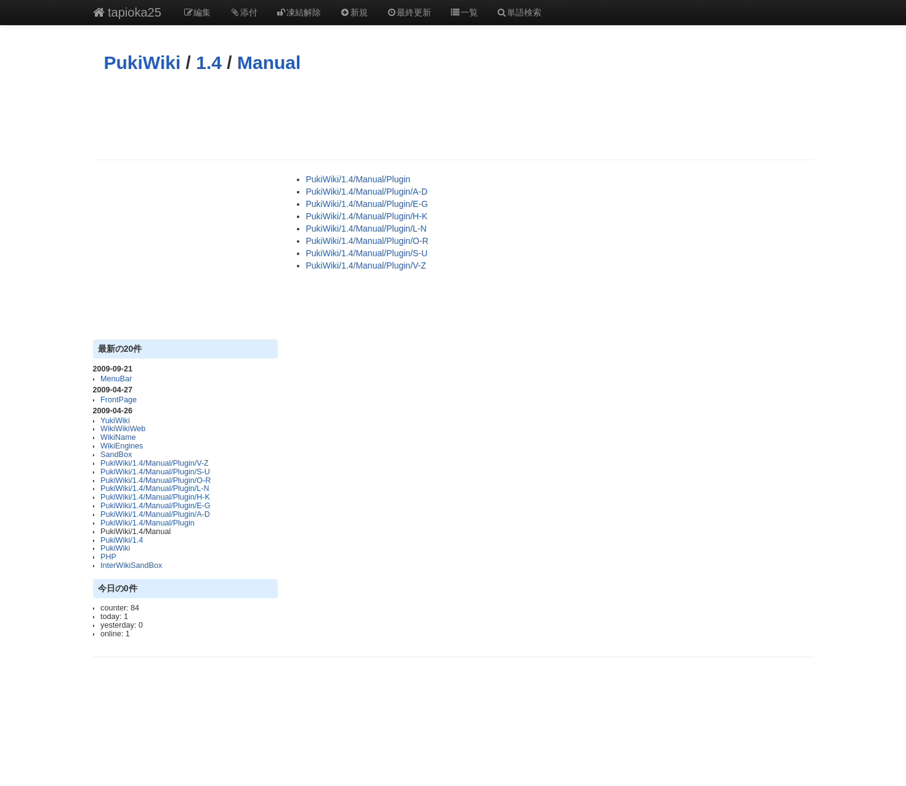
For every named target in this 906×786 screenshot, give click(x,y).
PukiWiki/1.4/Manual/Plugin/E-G (155, 505)
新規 (353, 12)
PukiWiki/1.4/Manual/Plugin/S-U (155, 472)
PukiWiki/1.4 (121, 540)
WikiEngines (121, 446)
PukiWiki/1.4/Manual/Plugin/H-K (155, 497)
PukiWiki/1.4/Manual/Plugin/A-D (155, 514)
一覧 (464, 12)
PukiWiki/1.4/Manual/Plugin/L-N (154, 488)
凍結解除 (299, 12)
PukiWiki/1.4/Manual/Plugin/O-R (155, 480)
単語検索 (519, 12)
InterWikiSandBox (131, 565)
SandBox (116, 454)
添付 (243, 12)
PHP (108, 557)
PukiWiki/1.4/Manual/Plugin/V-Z (154, 463)
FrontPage (118, 399)
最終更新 (409, 12)
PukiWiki (142, 62)
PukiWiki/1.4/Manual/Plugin (147, 523)
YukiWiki (115, 420)
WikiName (117, 437)
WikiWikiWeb (122, 428)
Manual (269, 62)
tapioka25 (127, 12)
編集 (197, 12)
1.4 (209, 62)
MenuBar (116, 379)
